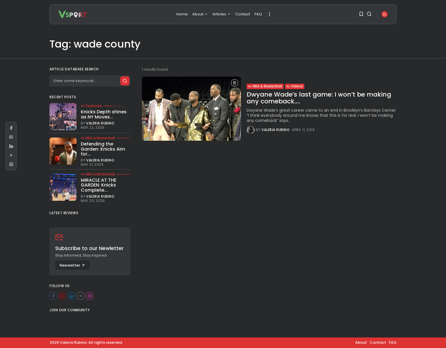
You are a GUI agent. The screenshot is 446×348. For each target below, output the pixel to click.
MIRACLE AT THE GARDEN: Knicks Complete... (98, 185)
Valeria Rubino (275, 130)
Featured (91, 106)
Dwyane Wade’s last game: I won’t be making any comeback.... (319, 98)
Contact (242, 14)
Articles (221, 14)
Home (182, 14)
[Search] (89, 81)
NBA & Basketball (265, 86)
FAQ (258, 14)
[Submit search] (124, 80)
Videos (294, 86)
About (200, 14)
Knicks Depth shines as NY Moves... (104, 114)
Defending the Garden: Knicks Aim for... (103, 149)
